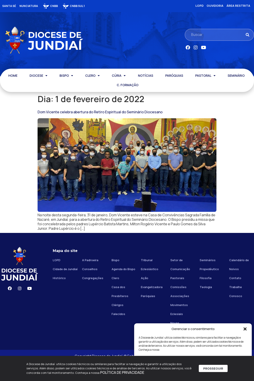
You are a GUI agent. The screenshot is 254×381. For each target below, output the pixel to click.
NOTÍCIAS (145, 75)
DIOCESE (38, 75)
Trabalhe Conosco (235, 310)
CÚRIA (119, 75)
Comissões (178, 306)
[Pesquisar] (247, 35)
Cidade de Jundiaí (65, 288)
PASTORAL (205, 75)
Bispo (115, 279)
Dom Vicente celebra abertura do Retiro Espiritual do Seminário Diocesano (100, 111)
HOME (12, 75)
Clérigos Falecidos (118, 328)
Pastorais (177, 297)
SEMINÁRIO (236, 75)
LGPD (56, 279)
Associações (179, 315)
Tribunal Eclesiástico (149, 283)
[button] (245, 329)
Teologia (206, 306)
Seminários (208, 279)
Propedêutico (209, 288)
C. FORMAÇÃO (127, 85)
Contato (235, 297)
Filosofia (206, 297)
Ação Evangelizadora (152, 301)
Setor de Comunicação (180, 283)
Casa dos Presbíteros (120, 310)
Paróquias (148, 315)
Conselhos (89, 288)
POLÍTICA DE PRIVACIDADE (122, 374)
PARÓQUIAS (174, 75)
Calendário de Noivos (239, 283)
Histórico (59, 297)
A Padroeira (90, 279)
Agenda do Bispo (123, 288)
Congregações (92, 297)
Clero (115, 297)
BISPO (66, 75)
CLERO (92, 75)
